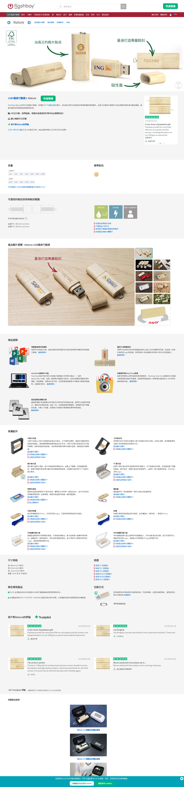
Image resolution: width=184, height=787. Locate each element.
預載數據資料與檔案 (48, 768)
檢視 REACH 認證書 (103, 574)
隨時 (89, 778)
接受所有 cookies (105, 783)
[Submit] (61, 6)
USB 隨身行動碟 (13, 14)
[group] (161, 120)
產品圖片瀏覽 (39, 22)
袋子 (65, 14)
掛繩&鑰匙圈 (79, 14)
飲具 (23, 14)
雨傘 (92, 14)
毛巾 (98, 14)
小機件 (29, 14)
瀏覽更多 (149, 137)
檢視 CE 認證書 (101, 565)
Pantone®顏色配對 (48, 771)
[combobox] (89, 6)
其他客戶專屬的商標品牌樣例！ (108, 229)
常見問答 (79, 774)
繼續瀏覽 (41, 352)
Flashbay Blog (150, 768)
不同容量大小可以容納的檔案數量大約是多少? (26, 187)
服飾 (70, 14)
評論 (68, 22)
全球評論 (54, 690)
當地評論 (40, 690)
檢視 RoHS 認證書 (102, 576)
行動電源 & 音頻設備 (41, 14)
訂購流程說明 (80, 768)
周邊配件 (60, 22)
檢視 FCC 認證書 (102, 568)
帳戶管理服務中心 (82, 771)
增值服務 (50, 22)
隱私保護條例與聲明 (117, 774)
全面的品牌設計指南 (103, 223)
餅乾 (111, 771)
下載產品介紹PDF (101, 226)
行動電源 (10, 774)
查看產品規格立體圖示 (104, 231)
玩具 (87, 14)
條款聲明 (113, 768)
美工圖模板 (33, 502)
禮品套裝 (105, 14)
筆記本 (58, 14)
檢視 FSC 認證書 (102, 571)
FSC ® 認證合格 (49, 105)
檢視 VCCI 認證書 (102, 579)
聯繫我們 (163, 14)
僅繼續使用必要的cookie (81, 783)
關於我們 (155, 14)
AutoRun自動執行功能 (49, 774)
